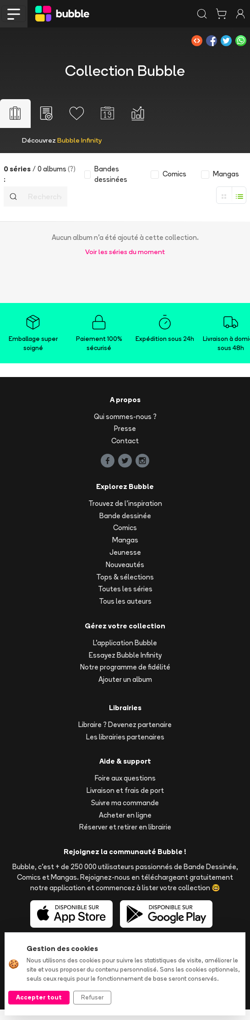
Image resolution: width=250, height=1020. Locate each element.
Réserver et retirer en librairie (125, 827)
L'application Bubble (125, 642)
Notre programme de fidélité (125, 667)
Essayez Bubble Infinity (125, 655)
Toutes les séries (125, 588)
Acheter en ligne (125, 815)
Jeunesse (125, 552)
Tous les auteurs (125, 601)
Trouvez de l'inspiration (125, 503)
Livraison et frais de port (125, 790)
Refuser (92, 997)
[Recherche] (44, 196)
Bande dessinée (125, 515)
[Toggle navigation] (13, 13)
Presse (125, 428)
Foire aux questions (125, 778)
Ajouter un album (125, 679)
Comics (125, 527)
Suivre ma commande (125, 802)
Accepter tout (39, 997)
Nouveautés (125, 564)
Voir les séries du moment (125, 251)
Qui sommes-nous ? (125, 416)
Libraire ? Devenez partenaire (125, 724)
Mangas (125, 540)
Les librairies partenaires (125, 737)
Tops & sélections (125, 577)
